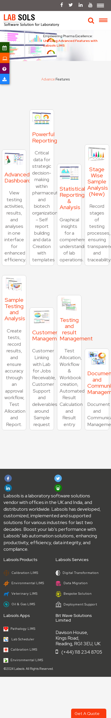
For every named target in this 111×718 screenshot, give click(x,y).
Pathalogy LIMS (19, 629)
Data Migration (72, 583)
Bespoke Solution (74, 594)
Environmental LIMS (24, 583)
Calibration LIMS (21, 573)
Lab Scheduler (19, 639)
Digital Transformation (77, 573)
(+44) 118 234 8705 (79, 652)
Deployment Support (76, 604)
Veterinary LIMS (21, 594)
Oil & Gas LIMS (19, 604)
